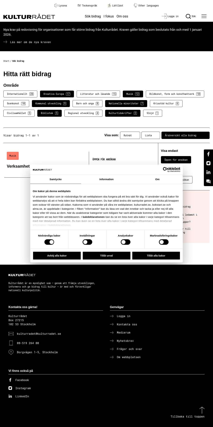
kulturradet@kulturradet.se (39, 333)
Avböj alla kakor (57, 255)
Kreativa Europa (57, 94)
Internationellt (20, 94)
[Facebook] (208, 154)
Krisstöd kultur (166, 103)
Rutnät (130, 135)
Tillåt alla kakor (156, 255)
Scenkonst (16, 103)
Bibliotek (49, 113)
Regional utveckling (83, 113)
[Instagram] (208, 163)
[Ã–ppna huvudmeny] (204, 16)
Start (6, 61)
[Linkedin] (208, 172)
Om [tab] (157, 179)
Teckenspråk (87, 5)
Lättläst (115, 5)
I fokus (109, 16)
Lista (151, 135)
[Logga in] (170, 16)
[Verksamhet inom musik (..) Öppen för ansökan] (75, 163)
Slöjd (153, 113)
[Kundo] (208, 181)
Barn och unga (87, 103)
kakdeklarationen (94, 216)
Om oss (122, 16)
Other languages (146, 5)
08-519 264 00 (28, 343)
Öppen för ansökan (176, 159)
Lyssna (60, 5)
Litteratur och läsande (98, 94)
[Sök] (191, 16)
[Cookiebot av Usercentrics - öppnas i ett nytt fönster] (165, 169)
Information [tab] (106, 179)
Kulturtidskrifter (123, 113)
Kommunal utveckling (50, 103)
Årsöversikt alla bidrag (185, 135)
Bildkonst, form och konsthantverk (175, 94)
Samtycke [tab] (56, 179)
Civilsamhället (19, 113)
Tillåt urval (106, 255)
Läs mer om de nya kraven (30, 42)
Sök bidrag (93, 16)
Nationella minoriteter (126, 103)
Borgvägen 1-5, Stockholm (37, 352)
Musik (133, 94)
